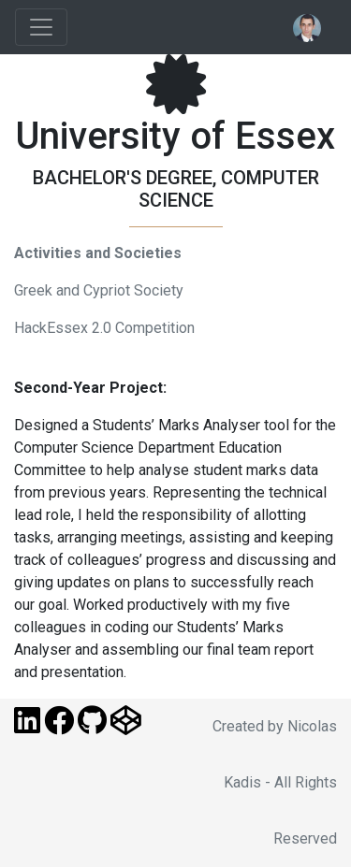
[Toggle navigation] (41, 27)
